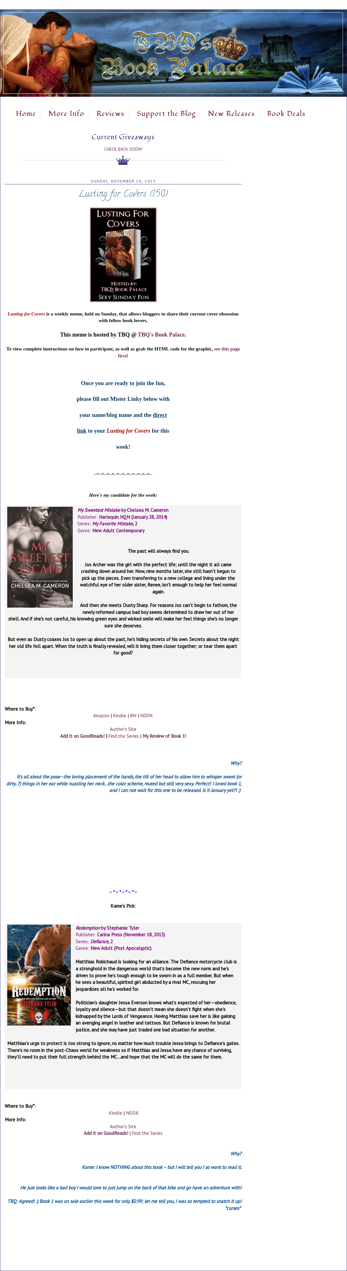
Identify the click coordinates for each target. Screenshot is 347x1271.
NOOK (146, 715)
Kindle (119, 715)
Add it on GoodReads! (82, 736)
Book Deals (286, 114)
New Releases (231, 114)
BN (133, 715)
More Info (66, 114)
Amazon (101, 715)
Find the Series (123, 736)
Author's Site (123, 729)
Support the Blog (166, 114)
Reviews (110, 114)
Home (26, 114)
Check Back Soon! (123, 149)
